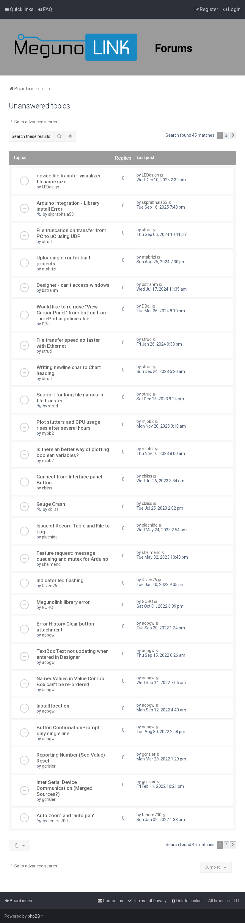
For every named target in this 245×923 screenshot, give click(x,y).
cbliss (47, 488)
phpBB (34, 916)
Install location (53, 706)
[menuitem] (45, 9)
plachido (50, 537)
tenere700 (58, 820)
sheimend (51, 564)
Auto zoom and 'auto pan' (65, 815)
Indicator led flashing (60, 580)
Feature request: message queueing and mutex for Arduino (72, 556)
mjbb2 (48, 433)
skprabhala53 (61, 214)
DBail (46, 324)
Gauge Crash (51, 504)
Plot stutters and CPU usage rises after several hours (68, 425)
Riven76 (49, 585)
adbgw (48, 635)
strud (47, 241)
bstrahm (50, 290)
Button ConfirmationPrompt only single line (68, 730)
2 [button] (226, 135)
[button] (233, 135)
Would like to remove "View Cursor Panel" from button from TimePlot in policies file (72, 313)
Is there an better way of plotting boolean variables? (73, 452)
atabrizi (49, 269)
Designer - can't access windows (73, 285)
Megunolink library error (63, 602)
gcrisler (49, 766)
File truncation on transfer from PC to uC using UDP (71, 233)
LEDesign (50, 187)
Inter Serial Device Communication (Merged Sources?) (64, 788)
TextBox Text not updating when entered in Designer (73, 654)
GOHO (47, 607)
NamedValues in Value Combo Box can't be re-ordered (70, 681)
